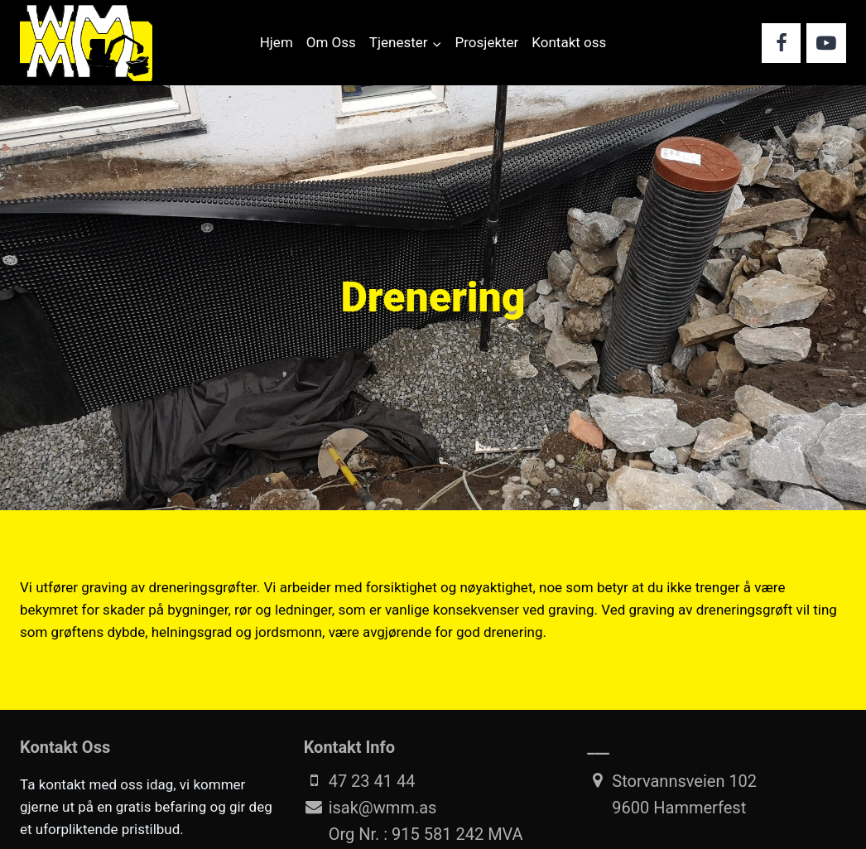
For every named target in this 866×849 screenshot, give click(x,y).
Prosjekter (487, 42)
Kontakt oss (569, 42)
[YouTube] (826, 43)
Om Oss (331, 42)
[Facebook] (781, 43)
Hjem (276, 42)
